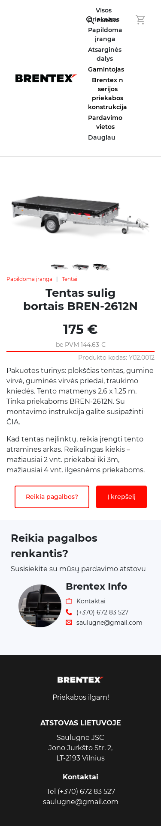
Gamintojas (106, 69)
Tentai (69, 279)
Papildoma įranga (29, 279)
